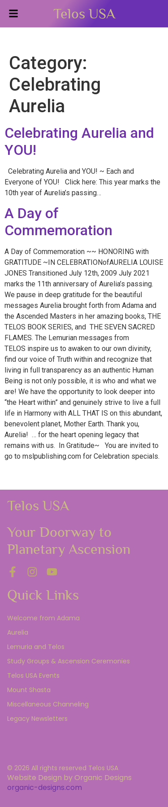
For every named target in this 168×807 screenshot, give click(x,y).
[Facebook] (12, 571)
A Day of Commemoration (58, 222)
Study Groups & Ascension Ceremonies (68, 661)
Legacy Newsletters (37, 718)
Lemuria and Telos (36, 646)
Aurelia (17, 632)
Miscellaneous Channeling (48, 704)
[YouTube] (52, 571)
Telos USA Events (33, 675)
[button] (13, 13)
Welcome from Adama (43, 618)
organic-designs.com (44, 787)
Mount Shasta (29, 689)
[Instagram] (32, 571)
